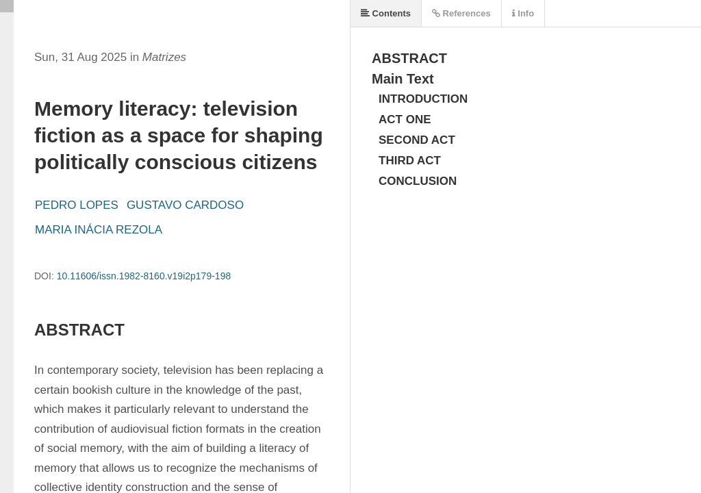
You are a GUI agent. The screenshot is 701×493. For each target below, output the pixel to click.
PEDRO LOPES (76, 205)
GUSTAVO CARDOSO (185, 205)
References (461, 13)
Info (523, 13)
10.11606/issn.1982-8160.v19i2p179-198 (144, 275)
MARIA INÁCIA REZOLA (98, 229)
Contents (386, 13)
